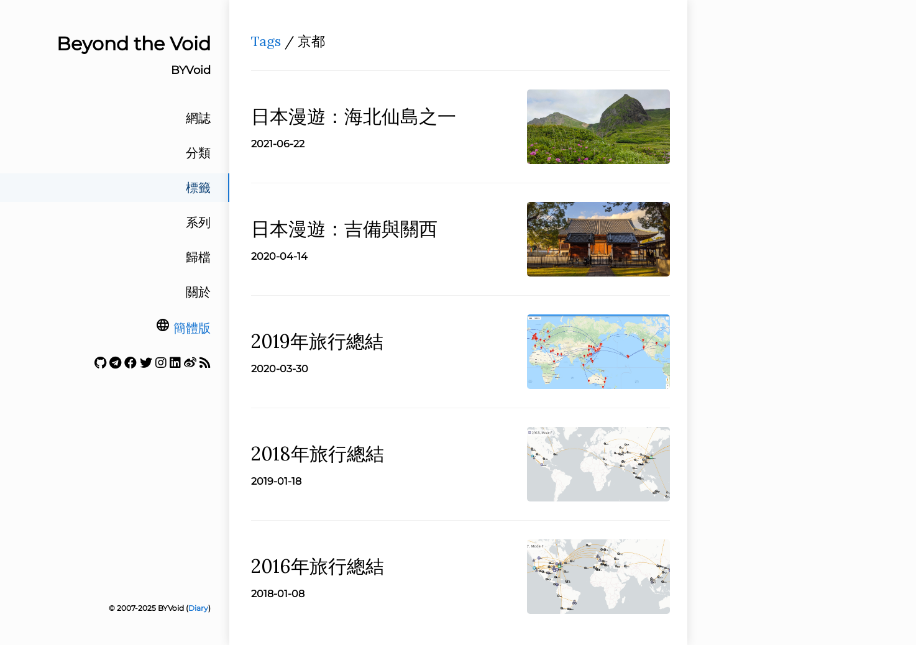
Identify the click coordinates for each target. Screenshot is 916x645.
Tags (266, 41)
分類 (198, 152)
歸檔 (198, 257)
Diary (198, 608)
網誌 (198, 118)
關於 (198, 292)
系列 (198, 222)
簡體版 (192, 328)
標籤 (198, 187)
